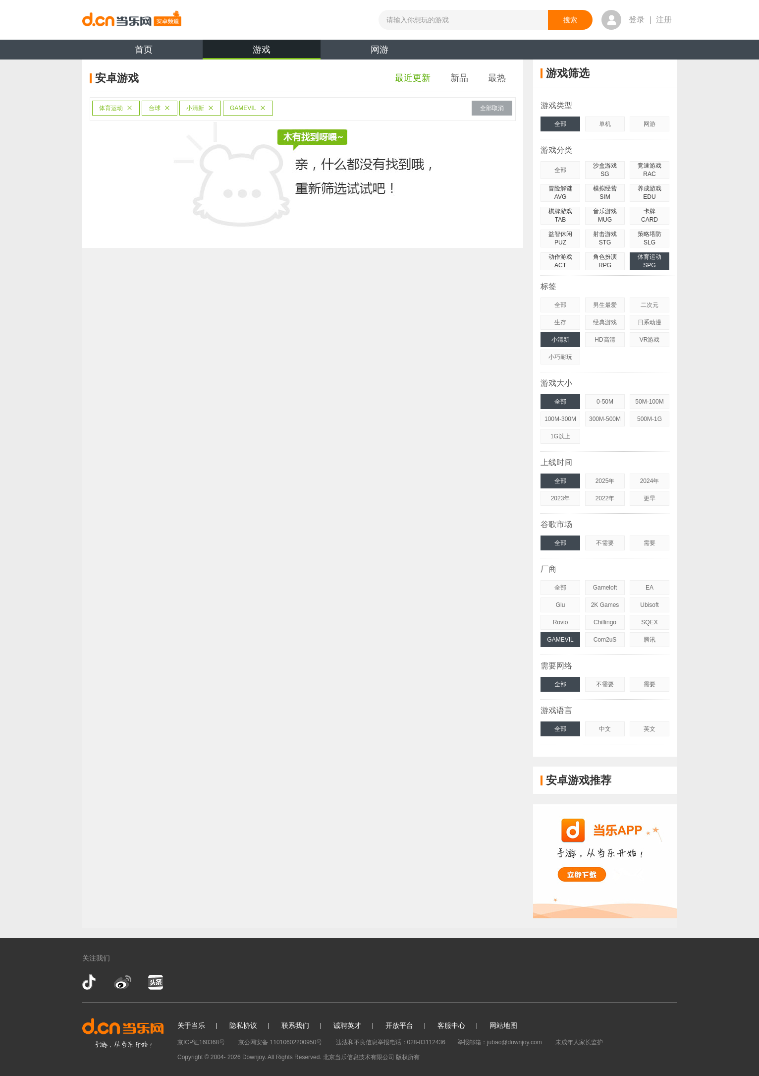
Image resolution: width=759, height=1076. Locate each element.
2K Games (605, 604)
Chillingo (605, 622)
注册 (664, 19)
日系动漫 (649, 322)
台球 (159, 108)
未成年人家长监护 (579, 1042)
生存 (560, 322)
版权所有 (408, 1057)
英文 (649, 728)
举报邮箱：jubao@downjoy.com (499, 1042)
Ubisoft (649, 604)
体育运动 (116, 108)
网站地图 (503, 1025)
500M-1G (649, 419)
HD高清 (605, 339)
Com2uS (605, 639)
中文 (605, 728)
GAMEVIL (248, 108)
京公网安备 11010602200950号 (280, 1042)
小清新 (200, 108)
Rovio (560, 622)
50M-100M (649, 401)
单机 (605, 123)
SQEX (649, 622)
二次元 (649, 304)
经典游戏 (605, 322)
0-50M (604, 401)
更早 (649, 498)
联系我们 (295, 1025)
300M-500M (605, 419)
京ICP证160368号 (201, 1042)
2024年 (649, 481)
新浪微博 (122, 982)
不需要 (605, 542)
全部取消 (492, 108)
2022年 (605, 498)
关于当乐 (191, 1025)
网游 (379, 50)
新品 (459, 78)
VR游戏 (650, 339)
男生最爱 (605, 304)
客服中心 (451, 1025)
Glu (560, 604)
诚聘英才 (347, 1025)
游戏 (262, 52)
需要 (649, 542)
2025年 (605, 481)
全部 (560, 123)
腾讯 (649, 639)
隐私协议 (243, 1025)
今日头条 (155, 982)
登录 (637, 19)
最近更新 (413, 78)
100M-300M (560, 419)
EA (649, 587)
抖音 (90, 982)
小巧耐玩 (560, 357)
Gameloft (605, 587)
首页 (144, 50)
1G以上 (560, 436)
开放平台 (399, 1025)
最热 (497, 78)
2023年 (560, 498)
